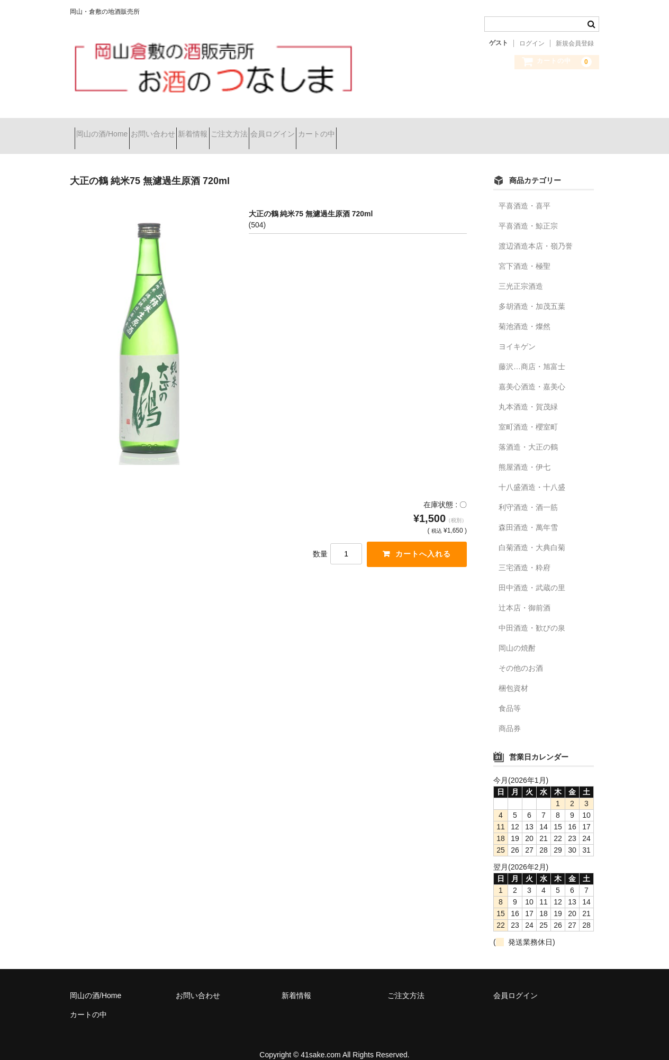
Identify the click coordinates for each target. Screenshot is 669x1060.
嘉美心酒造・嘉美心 (532, 373)
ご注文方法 (290, 129)
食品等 (510, 694)
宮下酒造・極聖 (524, 252)
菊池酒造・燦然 (524, 312)
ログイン (532, 43)
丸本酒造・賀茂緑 (528, 393)
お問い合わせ (176, 129)
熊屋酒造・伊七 (524, 453)
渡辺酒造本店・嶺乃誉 (536, 232)
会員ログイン (352, 129)
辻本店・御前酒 (524, 594)
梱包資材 (513, 674)
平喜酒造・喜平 (524, 192)
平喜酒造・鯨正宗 (528, 212)
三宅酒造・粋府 (524, 554)
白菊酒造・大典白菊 (532, 533)
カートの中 (414, 129)
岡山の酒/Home (106, 129)
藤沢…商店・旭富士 (532, 353)
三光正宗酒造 (521, 272)
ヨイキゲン (517, 332)
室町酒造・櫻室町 (528, 413)
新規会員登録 (575, 43)
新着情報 (235, 129)
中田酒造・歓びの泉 (532, 614)
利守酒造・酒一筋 (528, 493)
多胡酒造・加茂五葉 (532, 292)
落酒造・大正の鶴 (528, 433)
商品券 (510, 714)
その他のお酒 (521, 654)
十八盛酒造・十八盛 (532, 473)
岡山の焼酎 (517, 634)
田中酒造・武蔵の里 (532, 574)
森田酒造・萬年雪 (528, 513)
